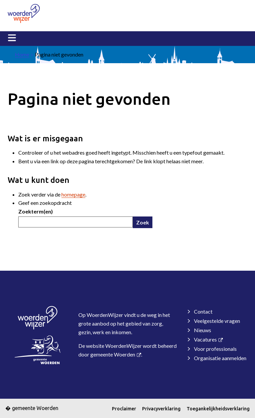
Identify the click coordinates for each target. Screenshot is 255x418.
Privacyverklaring (161, 408)
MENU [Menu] (12, 38)
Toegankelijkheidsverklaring (218, 408)
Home (22, 54)
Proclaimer (124, 408)
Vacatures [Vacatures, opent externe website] (205, 339)
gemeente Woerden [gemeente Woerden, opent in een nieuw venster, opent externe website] (112, 354)
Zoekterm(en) (35, 211)
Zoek (142, 222)
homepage (73, 194)
